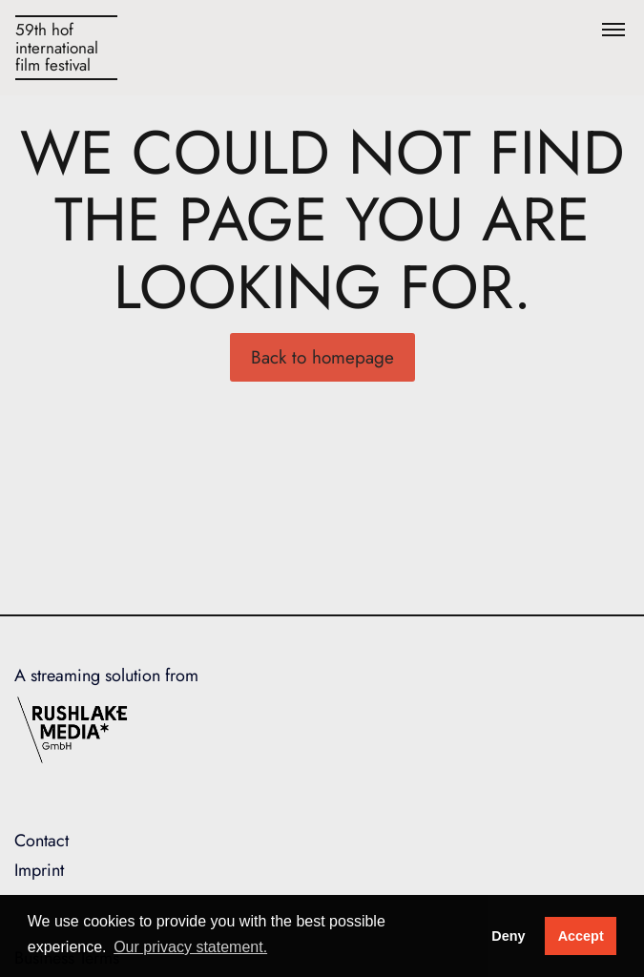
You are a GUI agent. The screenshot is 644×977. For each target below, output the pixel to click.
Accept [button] (581, 936)
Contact (41, 840)
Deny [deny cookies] (508, 936)
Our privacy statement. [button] (190, 947)
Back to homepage (322, 357)
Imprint (39, 870)
